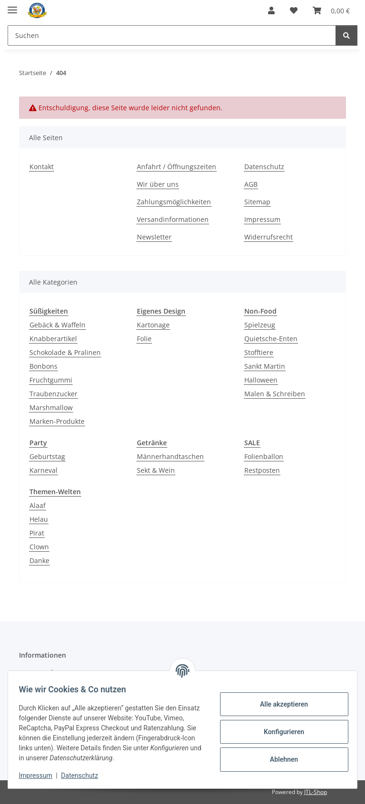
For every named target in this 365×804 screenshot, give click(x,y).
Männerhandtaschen (170, 456)
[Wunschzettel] (293, 10)
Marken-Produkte (57, 421)
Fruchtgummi (50, 379)
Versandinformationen (173, 219)
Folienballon (263, 456)
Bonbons (43, 366)
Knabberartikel (53, 338)
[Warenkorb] (331, 10)
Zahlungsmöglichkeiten (174, 201)
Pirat (36, 532)
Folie (144, 338)
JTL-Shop (315, 792)
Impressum (40, 775)
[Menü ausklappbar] (12, 6)
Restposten (262, 470)
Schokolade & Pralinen (65, 352)
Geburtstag (47, 456)
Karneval (43, 470)
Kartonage (153, 324)
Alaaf (37, 505)
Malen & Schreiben (274, 393)
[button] (271, 10)
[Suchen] (172, 35)
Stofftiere (258, 352)
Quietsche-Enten (271, 338)
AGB (251, 184)
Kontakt (41, 166)
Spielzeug (259, 324)
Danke (39, 560)
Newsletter (154, 236)
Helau (38, 519)
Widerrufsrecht (268, 236)
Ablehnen (279, 759)
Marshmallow (51, 407)
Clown (39, 546)
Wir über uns (158, 184)
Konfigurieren (279, 732)
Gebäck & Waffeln (57, 324)
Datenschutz (84, 775)
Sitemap (257, 201)
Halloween (261, 379)
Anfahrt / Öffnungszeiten (176, 166)
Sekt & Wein (156, 470)
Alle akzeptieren (279, 704)
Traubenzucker (53, 393)
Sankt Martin (264, 366)
